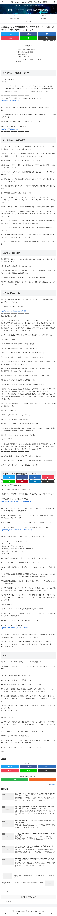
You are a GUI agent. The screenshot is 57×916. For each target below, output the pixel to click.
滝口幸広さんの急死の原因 (25, 52)
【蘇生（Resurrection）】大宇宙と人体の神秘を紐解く (28, 2)
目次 (26, 46)
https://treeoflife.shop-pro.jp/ (9, 129)
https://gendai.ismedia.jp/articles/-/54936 (13, 311)
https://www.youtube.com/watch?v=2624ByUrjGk (16, 502)
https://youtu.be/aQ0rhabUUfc (10, 101)
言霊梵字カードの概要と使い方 (26, 49)
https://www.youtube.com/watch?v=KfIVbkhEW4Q (16, 530)
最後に (19, 62)
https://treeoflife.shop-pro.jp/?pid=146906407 (15, 628)
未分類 (3, 759)
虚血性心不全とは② (23, 57)
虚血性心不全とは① (23, 54)
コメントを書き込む (28, 898)
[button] (52, 439)
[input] (28, 438)
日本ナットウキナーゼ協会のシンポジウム (29, 59)
